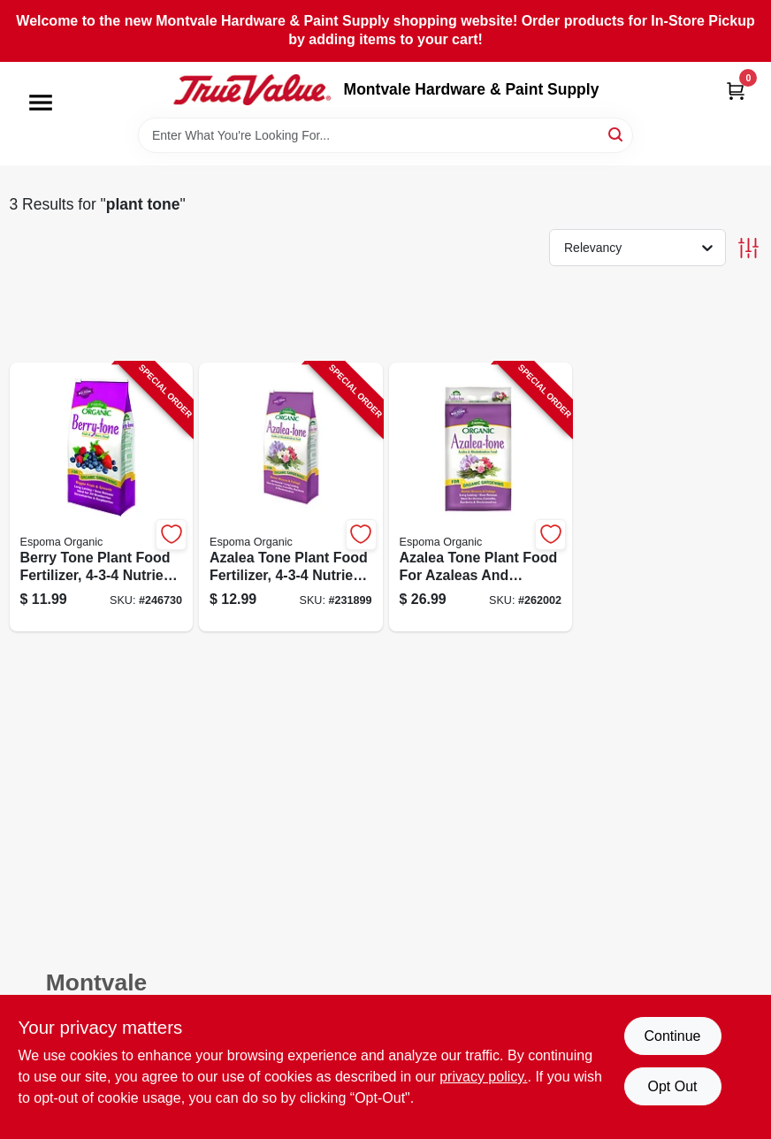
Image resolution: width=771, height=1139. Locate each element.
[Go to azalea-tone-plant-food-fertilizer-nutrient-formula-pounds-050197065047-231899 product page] (291, 497)
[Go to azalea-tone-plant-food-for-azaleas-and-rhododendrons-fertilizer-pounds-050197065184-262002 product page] (481, 497)
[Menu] (40, 102)
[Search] (617, 134)
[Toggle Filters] (748, 248)
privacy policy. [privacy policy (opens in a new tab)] (483, 1076)
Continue (672, 1035)
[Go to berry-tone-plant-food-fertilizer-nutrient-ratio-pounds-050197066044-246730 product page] (102, 497)
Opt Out (672, 1086)
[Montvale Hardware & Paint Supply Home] (252, 90)
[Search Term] (385, 135)
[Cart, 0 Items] (735, 90)
